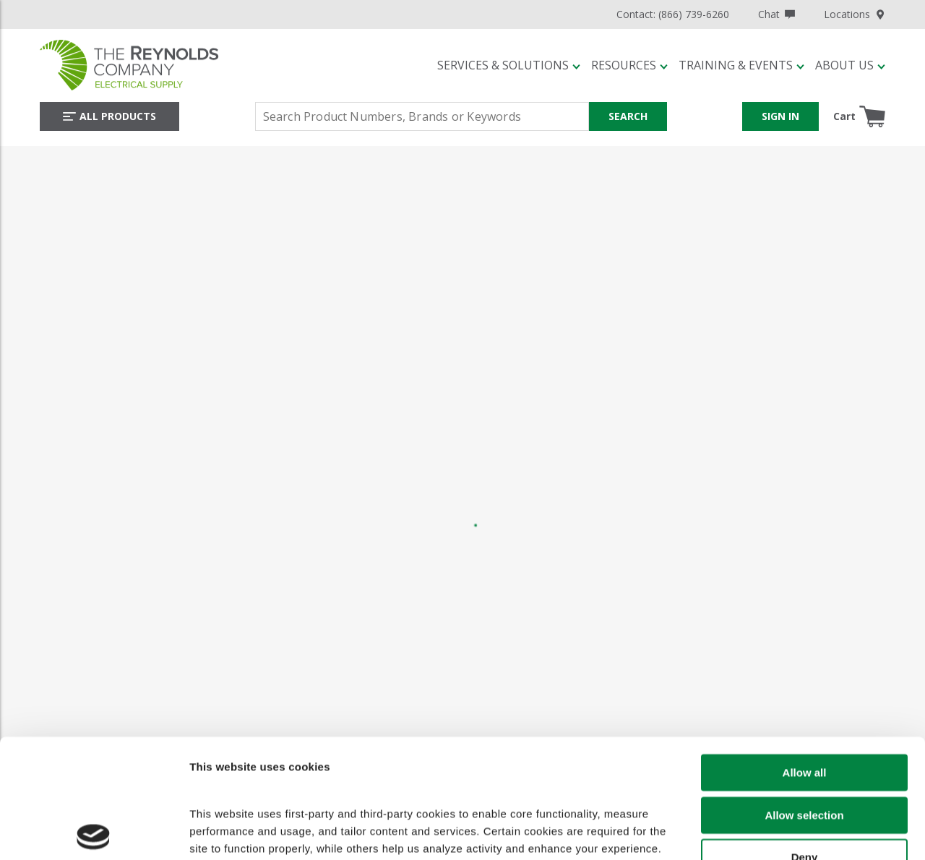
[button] (508, 65)
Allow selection (804, 700)
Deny (804, 742)
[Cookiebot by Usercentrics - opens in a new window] (93, 836)
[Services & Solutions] (508, 65)
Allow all (805, 658)
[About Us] (850, 65)
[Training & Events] (741, 65)
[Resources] (629, 65)
